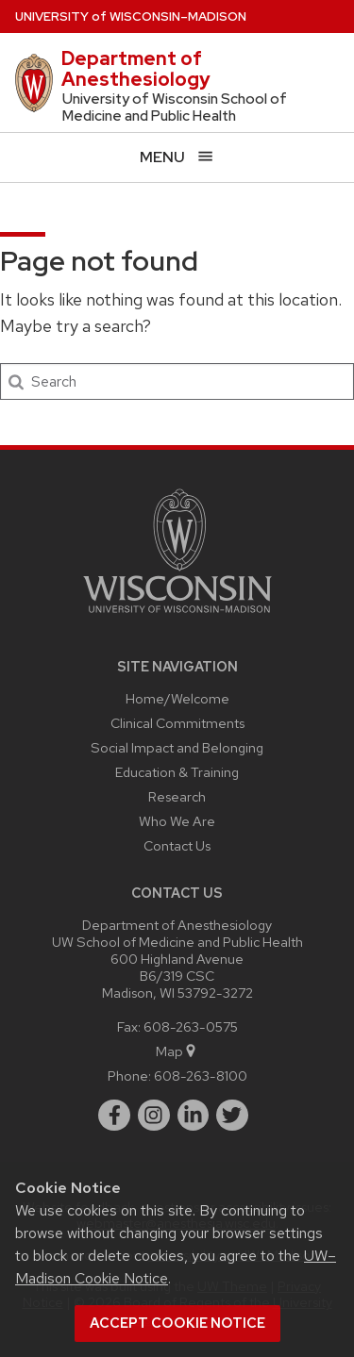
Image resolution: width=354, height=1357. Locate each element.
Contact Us (177, 845)
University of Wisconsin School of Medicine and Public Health (174, 107)
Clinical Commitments (177, 723)
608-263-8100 (200, 1075)
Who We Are (177, 821)
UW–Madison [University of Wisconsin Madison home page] (130, 16)
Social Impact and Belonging (177, 747)
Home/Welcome (177, 698)
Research (177, 796)
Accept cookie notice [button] (177, 1323)
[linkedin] (193, 1116)
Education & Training (177, 772)
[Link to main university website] (177, 616)
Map (177, 1051)
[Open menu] (177, 157)
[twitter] (232, 1116)
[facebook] (114, 1116)
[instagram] (154, 1116)
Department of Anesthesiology (136, 68)
